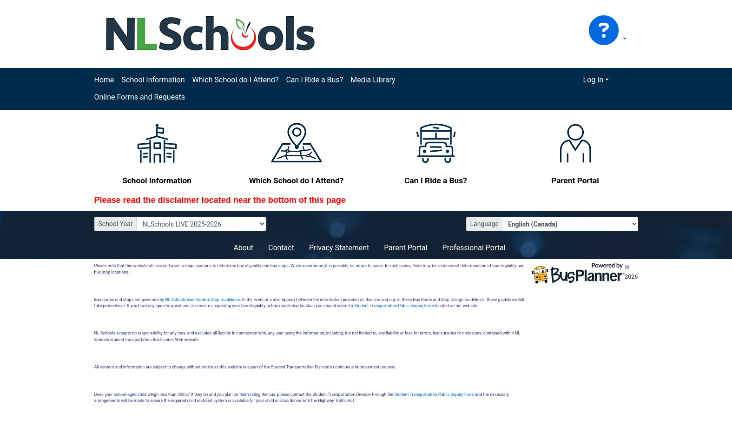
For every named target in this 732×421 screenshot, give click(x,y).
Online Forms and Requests (139, 97)
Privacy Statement (339, 247)
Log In (593, 79)
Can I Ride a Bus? (314, 79)
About (243, 247)
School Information (153, 79)
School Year (116, 223)
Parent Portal (405, 247)
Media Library (372, 79)
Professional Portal (474, 247)
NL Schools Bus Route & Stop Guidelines (202, 299)
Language (484, 223)
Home (104, 79)
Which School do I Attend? (235, 79)
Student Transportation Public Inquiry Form (394, 305)
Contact (281, 247)
